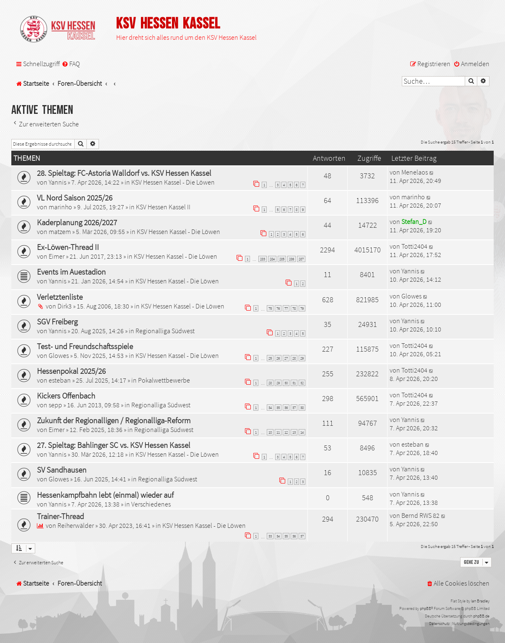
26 (278, 358)
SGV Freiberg (57, 321)
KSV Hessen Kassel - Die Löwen (173, 182)
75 (270, 308)
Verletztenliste (60, 297)
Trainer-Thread (60, 516)
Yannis (57, 182)
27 (286, 358)
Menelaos (414, 172)
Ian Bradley (480, 601)
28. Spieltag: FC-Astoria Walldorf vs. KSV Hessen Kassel (124, 173)
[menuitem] (71, 64)
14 (302, 432)
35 (278, 407)
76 (278, 308)
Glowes (411, 296)
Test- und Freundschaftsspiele (85, 346)
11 (278, 432)
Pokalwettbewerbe (164, 380)
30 (286, 383)
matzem (60, 231)
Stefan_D (414, 221)
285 (281, 259)
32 (302, 383)
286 (291, 259)
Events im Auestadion (71, 272)
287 (301, 259)
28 (294, 358)
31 (294, 383)
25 (270, 358)
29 (302, 358)
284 (272, 259)
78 (294, 308)
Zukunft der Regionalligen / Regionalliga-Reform (113, 420)
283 (262, 259)
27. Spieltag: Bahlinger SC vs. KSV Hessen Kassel (113, 445)
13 (294, 432)
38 (302, 407)
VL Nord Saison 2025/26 (74, 198)
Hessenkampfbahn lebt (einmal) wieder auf (105, 495)
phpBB (425, 608)
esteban (60, 380)
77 (286, 308)
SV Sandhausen (61, 470)
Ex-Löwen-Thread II (68, 247)
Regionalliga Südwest (165, 331)
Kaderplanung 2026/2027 (77, 222)
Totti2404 (414, 246)
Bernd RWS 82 (420, 515)
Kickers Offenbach (66, 396)
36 (286, 407)
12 (286, 432)
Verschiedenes (151, 504)
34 (270, 407)
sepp (55, 405)
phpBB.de (481, 616)
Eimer (57, 256)
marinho (60, 207)
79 (302, 308)
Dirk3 (64, 306)
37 (294, 407)
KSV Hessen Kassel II (163, 207)
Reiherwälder (75, 525)
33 (270, 536)
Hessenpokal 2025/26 (71, 371)
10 (270, 432)
